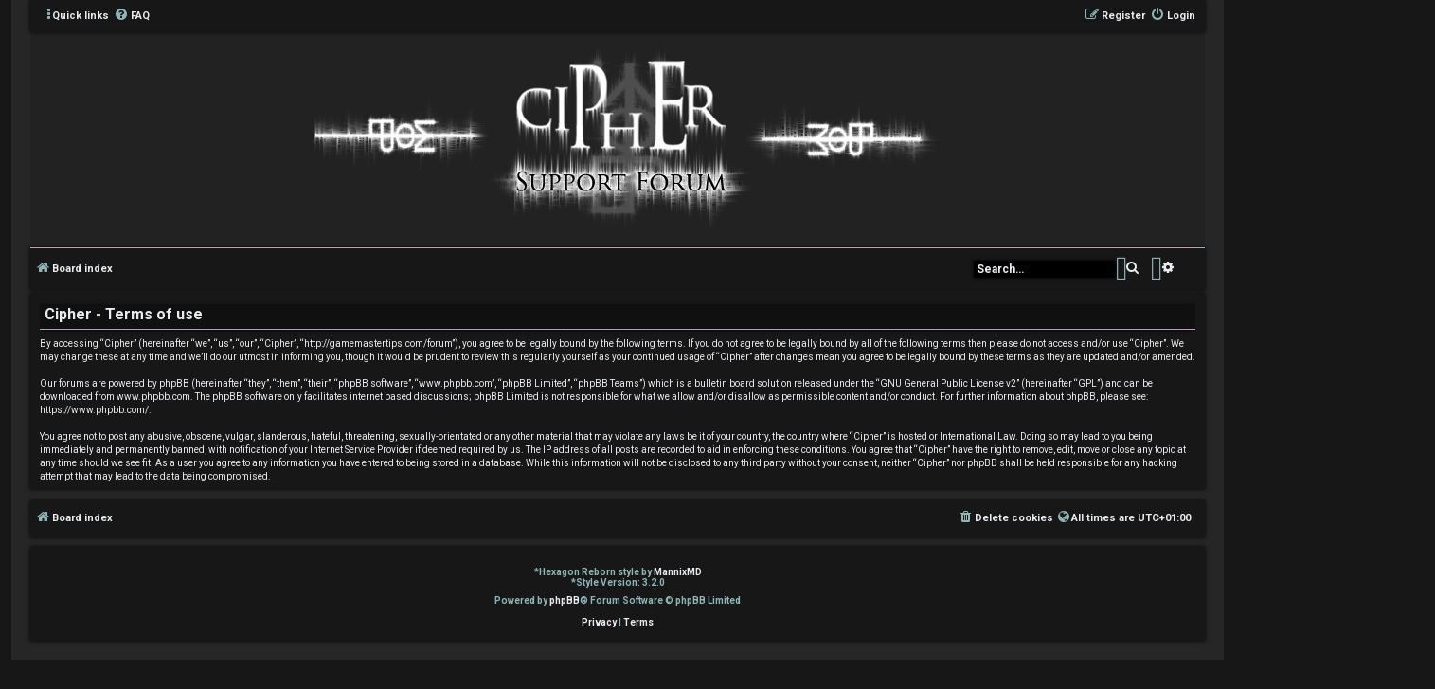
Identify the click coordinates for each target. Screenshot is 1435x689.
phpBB (564, 600)
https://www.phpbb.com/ (94, 410)
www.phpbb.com (153, 396)
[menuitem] (132, 16)
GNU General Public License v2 (948, 383)
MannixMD (678, 572)
